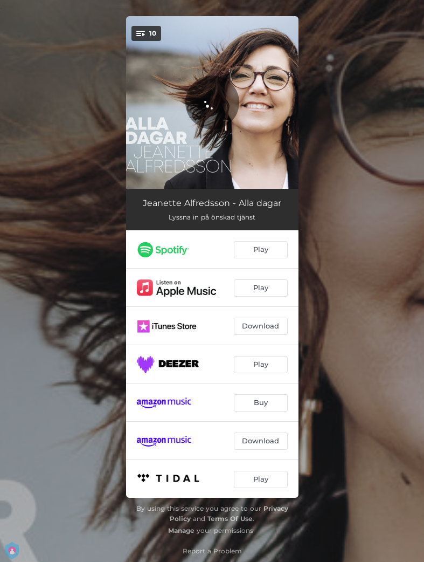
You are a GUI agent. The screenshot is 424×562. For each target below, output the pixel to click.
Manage (181, 530)
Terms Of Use (230, 519)
